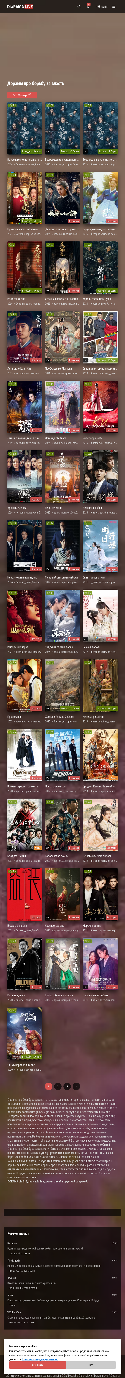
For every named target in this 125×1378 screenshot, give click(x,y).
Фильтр (22, 94)
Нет (91, 1365)
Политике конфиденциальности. (40, 1359)
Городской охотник (19, 1253)
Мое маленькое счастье (21, 1322)
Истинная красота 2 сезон (23, 1288)
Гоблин (13, 1305)
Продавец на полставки (22, 1270)
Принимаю (37, 1365)
